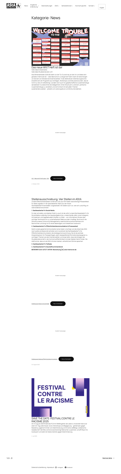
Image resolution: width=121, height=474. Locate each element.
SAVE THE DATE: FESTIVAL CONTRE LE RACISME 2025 (53, 420)
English (102, 8)
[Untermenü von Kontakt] (94, 5)
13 (11, 458)
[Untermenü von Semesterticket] (72, 5)
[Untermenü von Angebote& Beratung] (38, 5)
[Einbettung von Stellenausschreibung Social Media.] (60, 275)
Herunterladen (58, 178)
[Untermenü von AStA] (58, 5)
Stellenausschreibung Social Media (40, 303)
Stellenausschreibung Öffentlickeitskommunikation (44, 359)
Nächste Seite (108, 458)
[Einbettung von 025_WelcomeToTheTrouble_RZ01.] (60, 133)
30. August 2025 (36, 364)
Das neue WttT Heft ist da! (47, 67)
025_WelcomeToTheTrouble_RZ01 (40, 178)
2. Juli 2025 (34, 436)
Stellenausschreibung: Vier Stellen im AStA (56, 199)
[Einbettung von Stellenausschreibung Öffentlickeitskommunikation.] (60, 331)
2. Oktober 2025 (36, 184)
